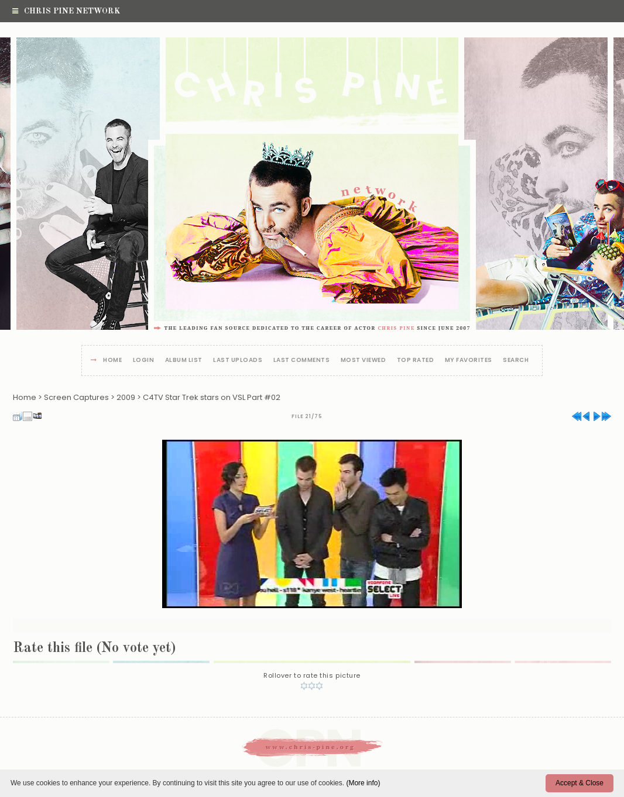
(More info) (363, 783)
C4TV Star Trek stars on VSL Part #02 (211, 397)
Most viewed (363, 360)
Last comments (301, 360)
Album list (184, 360)
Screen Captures (76, 397)
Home (112, 360)
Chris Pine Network (66, 11)
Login (144, 360)
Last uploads (237, 360)
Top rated (415, 360)
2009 (125, 397)
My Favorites (468, 360)
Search (516, 360)
